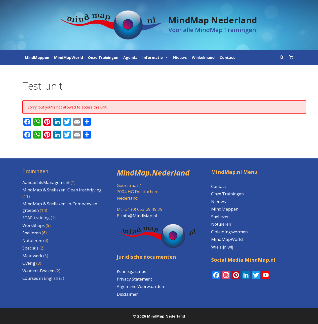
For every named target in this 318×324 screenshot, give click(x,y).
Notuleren (221, 224)
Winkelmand (203, 57)
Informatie (156, 57)
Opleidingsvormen (229, 232)
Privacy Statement (134, 279)
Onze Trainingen (103, 57)
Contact (227, 57)
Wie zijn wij (222, 247)
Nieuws (180, 57)
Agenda (130, 57)
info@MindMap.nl (139, 215)
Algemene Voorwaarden (140, 286)
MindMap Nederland (212, 20)
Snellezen (220, 216)
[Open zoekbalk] (281, 57)
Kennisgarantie (131, 271)
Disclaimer (127, 294)
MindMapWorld (68, 57)
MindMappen (37, 57)
